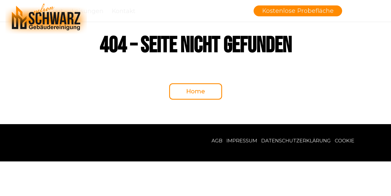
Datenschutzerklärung (296, 141)
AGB (217, 141)
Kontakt (123, 11)
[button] (298, 10)
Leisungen (87, 11)
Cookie (344, 141)
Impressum (241, 141)
